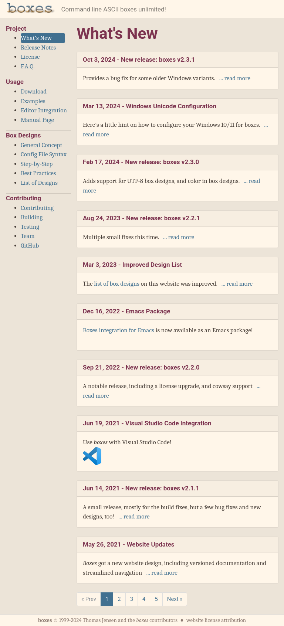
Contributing (37, 207)
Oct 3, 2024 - (139, 59)
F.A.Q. (27, 66)
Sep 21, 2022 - (141, 367)
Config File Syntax (44, 154)
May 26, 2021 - (129, 544)
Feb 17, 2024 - (141, 162)
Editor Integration (44, 110)
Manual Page (37, 119)
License (30, 56)
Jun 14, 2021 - (141, 488)
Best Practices (38, 173)
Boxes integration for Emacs (118, 330)
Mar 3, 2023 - (132, 264)
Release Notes (38, 47)
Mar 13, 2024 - (149, 106)
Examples (33, 101)
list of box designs (116, 283)
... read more (233, 78)
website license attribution (216, 620)
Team (28, 235)
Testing (30, 226)
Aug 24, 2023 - (141, 218)
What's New (36, 37)
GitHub (30, 245)
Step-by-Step (37, 163)
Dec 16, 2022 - (126, 311)
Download (34, 91)
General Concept (41, 145)
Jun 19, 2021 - (147, 423)
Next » (174, 599)
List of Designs (39, 182)
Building (32, 217)
